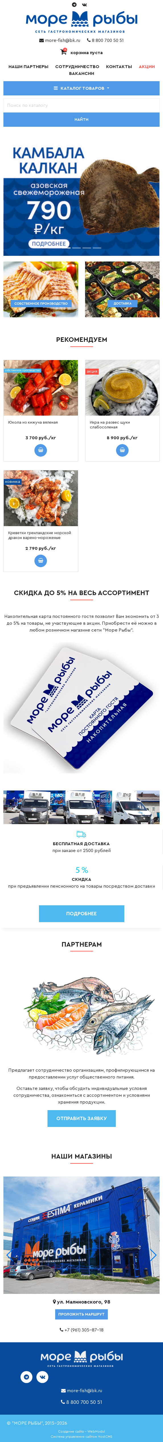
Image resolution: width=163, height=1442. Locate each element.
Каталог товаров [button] (80, 88)
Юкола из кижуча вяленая (33, 422)
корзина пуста (81, 52)
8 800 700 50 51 (105, 40)
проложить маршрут (81, 1314)
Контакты (119, 66)
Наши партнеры (28, 66)
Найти (81, 120)
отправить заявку (81, 1118)
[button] (153, 1255)
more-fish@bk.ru (59, 40)
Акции (147, 66)
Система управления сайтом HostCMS (81, 1436)
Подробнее (81, 913)
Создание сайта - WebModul (81, 1431)
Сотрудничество (77, 66)
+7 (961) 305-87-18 (84, 1330)
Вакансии (81, 73)
